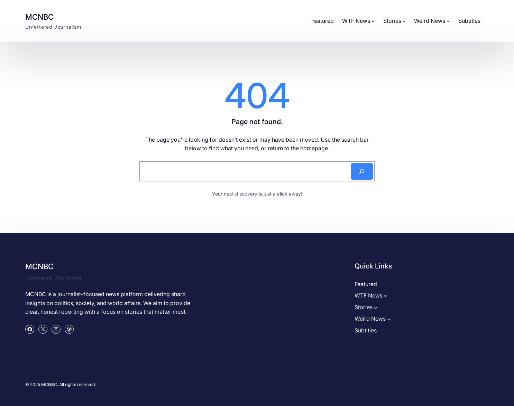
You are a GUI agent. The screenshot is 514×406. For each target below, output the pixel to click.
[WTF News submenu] (373, 21)
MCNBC (39, 16)
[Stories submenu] (404, 21)
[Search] (362, 171)
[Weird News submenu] (448, 21)
